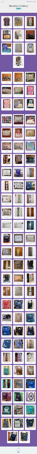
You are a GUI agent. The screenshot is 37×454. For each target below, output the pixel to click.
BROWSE (18, 8)
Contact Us (29, 1)
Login (34, 1)
